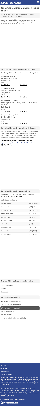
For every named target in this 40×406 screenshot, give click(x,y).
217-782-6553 (5, 111)
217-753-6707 (5, 123)
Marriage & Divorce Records (10, 308)
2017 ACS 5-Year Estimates (14, 196)
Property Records (7, 311)
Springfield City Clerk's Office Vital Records (16, 140)
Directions (23, 85)
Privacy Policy (4, 371)
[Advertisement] (20, 45)
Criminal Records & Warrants (11, 304)
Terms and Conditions (6, 374)
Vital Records (6, 314)
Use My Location (7, 285)
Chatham (4, 288)
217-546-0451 (5, 97)
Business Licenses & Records (11, 301)
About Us (3, 365)
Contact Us (3, 368)
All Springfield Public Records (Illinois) (13, 318)
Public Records (5, 14)
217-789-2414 (5, 85)
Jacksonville (4, 292)
